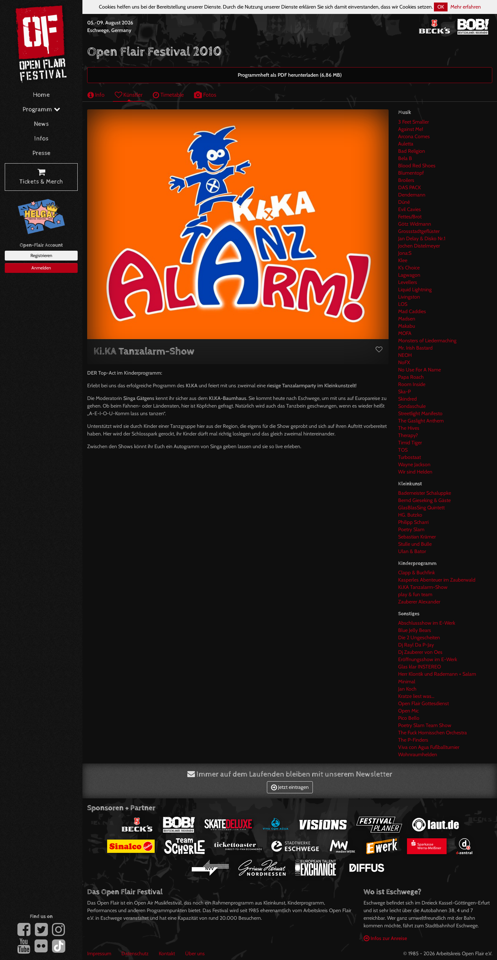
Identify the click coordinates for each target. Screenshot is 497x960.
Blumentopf (411, 173)
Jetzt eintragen (290, 787)
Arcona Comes (414, 136)
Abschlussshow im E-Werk (426, 623)
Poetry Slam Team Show (424, 725)
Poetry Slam (411, 529)
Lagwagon (409, 275)
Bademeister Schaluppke (424, 493)
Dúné (404, 202)
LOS (402, 304)
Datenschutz (135, 953)
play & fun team (415, 594)
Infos (41, 138)
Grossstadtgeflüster (419, 231)
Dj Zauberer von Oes (420, 652)
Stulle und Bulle (415, 544)
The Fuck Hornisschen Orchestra (432, 733)
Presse (41, 153)
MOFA (404, 333)
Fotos (205, 94)
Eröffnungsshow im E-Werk (427, 659)
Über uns (195, 953)
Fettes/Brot (410, 217)
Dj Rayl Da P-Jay (416, 645)
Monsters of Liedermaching (427, 341)
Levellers (407, 282)
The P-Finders (413, 740)
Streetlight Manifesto (420, 413)
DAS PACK (409, 187)
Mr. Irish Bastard (415, 348)
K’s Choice (409, 268)
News (41, 124)
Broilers (406, 180)
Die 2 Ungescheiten (419, 638)
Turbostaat (409, 457)
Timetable (168, 94)
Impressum (99, 953)
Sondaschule (412, 406)
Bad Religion (411, 151)
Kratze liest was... (416, 696)
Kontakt (167, 953)
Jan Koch (407, 689)
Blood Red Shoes (417, 166)
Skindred (407, 399)
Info (96, 94)
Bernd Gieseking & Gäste (424, 500)
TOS (403, 450)
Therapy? (408, 435)
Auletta (405, 144)
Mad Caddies (412, 311)
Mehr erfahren (465, 7)
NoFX (404, 362)
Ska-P (404, 392)
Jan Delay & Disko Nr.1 (421, 238)
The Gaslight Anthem (421, 421)
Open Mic (408, 711)
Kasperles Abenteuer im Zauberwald (436, 580)
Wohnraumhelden (417, 754)
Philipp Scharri (413, 522)
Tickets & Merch (41, 177)
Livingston (409, 297)
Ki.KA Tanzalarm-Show (423, 587)
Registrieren (41, 255)
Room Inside (411, 384)
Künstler (129, 94)
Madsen (406, 319)
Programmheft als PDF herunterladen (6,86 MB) (290, 75)
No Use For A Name (419, 370)
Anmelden (41, 268)
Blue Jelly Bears (414, 630)
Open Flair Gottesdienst (423, 703)
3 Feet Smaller (413, 122)
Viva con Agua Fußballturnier (428, 747)
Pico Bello (408, 718)
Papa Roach (411, 377)
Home (41, 95)
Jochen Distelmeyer (419, 246)
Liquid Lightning (415, 290)
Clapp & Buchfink (416, 573)
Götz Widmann (414, 224)
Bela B (405, 158)
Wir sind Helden (415, 472)
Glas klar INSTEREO (419, 667)
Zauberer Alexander (419, 602)
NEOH (405, 355)
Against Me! (410, 129)
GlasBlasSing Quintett (421, 508)
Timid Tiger (410, 443)
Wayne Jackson (414, 464)
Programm (41, 109)
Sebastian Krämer (417, 537)
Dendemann (411, 195)
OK (440, 7)
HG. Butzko (410, 515)
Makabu (406, 326)
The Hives (408, 428)
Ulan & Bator (412, 551)
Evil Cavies (409, 209)
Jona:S (404, 253)
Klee (402, 260)
